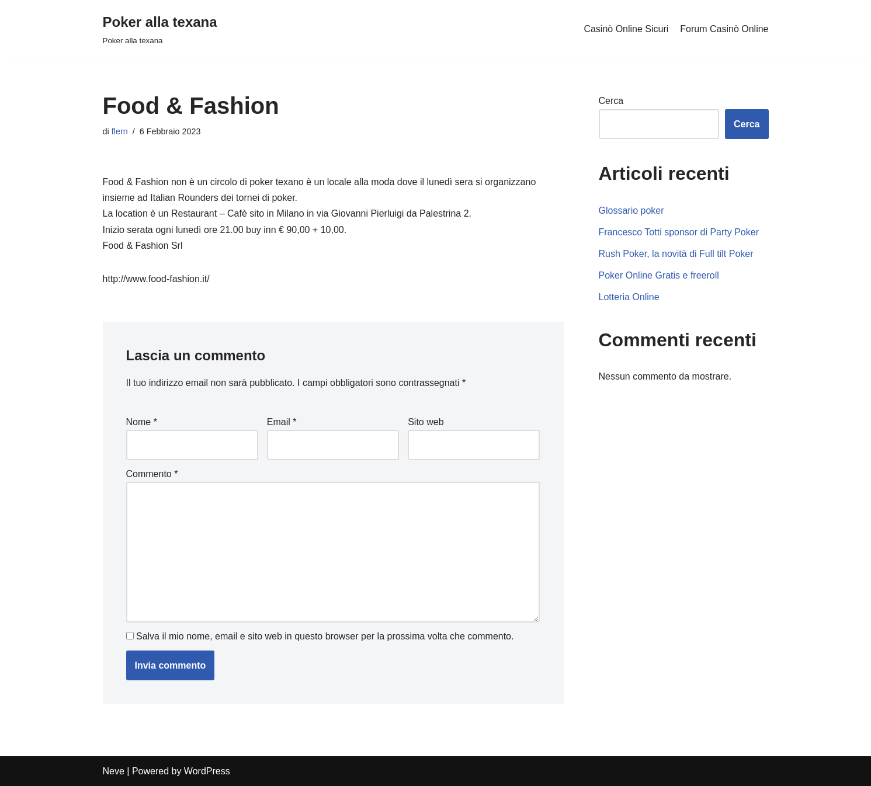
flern (120, 131)
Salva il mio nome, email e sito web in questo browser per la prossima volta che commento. (325, 636)
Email (282, 422)
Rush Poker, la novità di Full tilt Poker (676, 254)
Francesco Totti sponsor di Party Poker (679, 232)
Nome (141, 422)
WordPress (207, 771)
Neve (113, 771)
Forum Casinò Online (724, 29)
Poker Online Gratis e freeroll (659, 275)
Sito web (425, 422)
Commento (152, 474)
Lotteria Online (629, 297)
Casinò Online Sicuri (626, 29)
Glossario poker (631, 210)
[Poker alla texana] (160, 29)
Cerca (611, 101)
